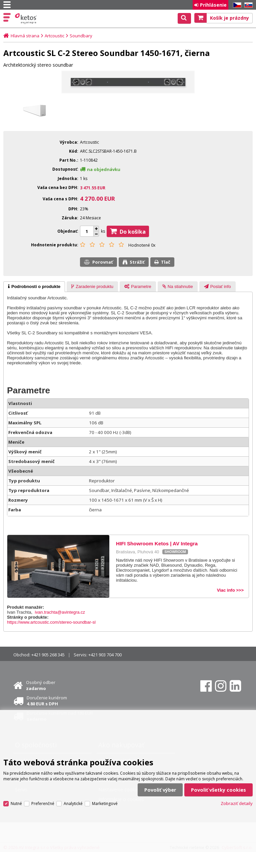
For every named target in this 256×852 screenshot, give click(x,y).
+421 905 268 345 (48, 655)
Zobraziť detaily (237, 803)
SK (247, 5)
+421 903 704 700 (105, 655)
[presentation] (34, 287)
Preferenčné (42, 803)
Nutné (16, 803)
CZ (236, 5)
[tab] (34, 286)
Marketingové (105, 803)
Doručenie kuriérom (47, 701)
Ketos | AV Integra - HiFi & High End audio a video (26, 18)
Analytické (73, 803)
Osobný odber (40, 685)
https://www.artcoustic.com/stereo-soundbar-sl (51, 622)
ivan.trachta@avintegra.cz (60, 612)
